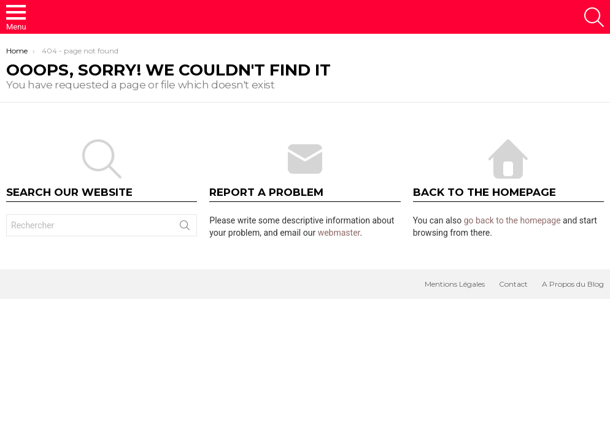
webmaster (339, 233)
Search (184, 227)
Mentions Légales (455, 284)
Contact (513, 284)
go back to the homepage (512, 220)
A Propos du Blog (573, 284)
